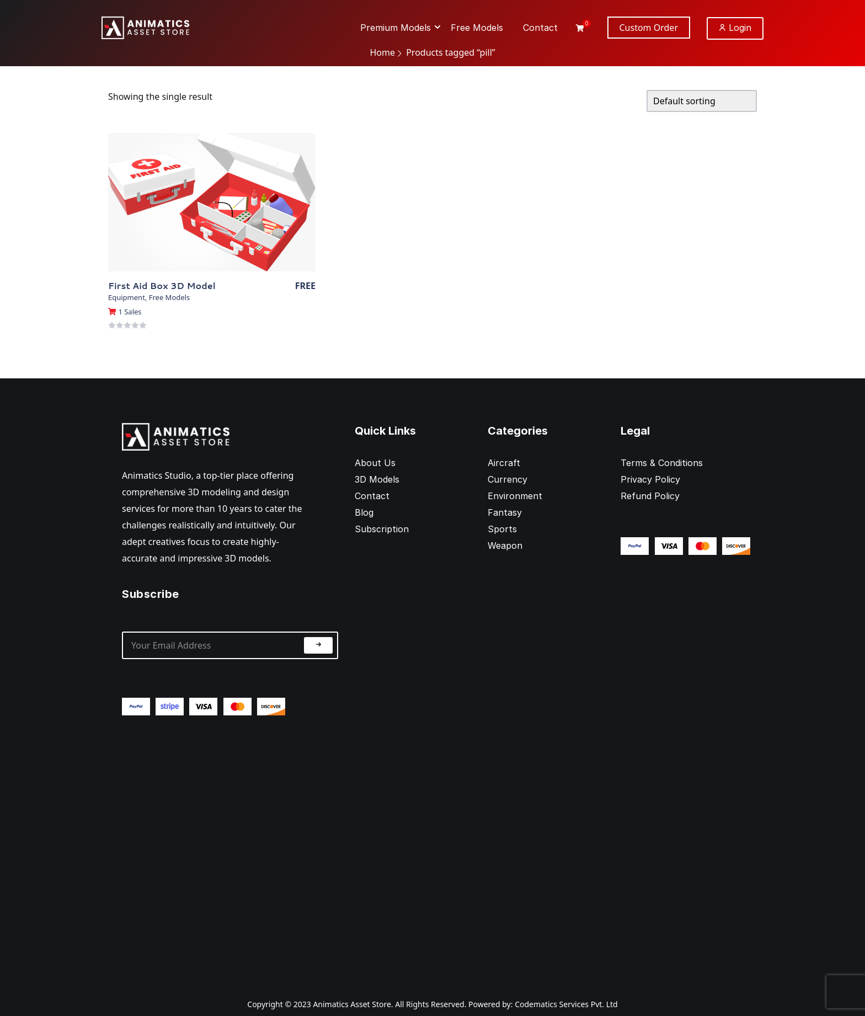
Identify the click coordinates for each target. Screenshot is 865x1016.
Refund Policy (650, 495)
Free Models (169, 297)
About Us (375, 462)
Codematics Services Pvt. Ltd (566, 1004)
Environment (515, 495)
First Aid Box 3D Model (162, 285)
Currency (507, 479)
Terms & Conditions (662, 462)
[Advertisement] (230, 848)
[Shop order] (702, 101)
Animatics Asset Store (352, 1004)
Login (735, 27)
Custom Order (649, 28)
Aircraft (504, 462)
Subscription (382, 528)
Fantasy (505, 512)
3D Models (377, 479)
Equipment (126, 297)
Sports (502, 528)
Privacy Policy (650, 479)
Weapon (505, 545)
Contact (372, 495)
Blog (364, 512)
